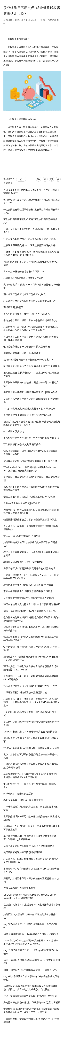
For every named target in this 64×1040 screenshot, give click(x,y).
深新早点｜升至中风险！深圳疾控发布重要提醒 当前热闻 (31, 880)
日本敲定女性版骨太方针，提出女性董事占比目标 (28, 598)
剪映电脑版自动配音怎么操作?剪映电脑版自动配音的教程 (31, 479)
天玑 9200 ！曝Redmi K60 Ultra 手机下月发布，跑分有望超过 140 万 (31, 191)
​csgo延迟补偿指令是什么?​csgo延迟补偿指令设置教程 (30, 934)
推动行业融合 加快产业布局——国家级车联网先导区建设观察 (31, 374)
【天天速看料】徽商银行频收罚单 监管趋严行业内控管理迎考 (31, 1020)
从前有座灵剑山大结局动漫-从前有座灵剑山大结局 (29, 846)
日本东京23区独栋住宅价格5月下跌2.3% (23, 271)
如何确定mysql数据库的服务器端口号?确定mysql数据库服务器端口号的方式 (31, 658)
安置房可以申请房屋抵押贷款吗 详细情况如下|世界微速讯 (31, 400)
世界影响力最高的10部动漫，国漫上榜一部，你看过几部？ (31, 384)
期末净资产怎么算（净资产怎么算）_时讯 (24, 294)
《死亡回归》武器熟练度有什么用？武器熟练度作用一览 (30, 714)
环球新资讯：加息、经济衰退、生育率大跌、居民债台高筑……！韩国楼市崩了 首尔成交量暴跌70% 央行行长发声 (31, 702)
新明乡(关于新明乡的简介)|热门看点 (21, 503)
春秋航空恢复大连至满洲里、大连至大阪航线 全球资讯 (31, 438)
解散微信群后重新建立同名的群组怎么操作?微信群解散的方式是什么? (31, 629)
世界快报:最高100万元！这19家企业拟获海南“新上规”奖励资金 (31, 818)
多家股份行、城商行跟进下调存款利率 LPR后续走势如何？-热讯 (31, 870)
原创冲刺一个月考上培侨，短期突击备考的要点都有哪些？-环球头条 (30, 678)
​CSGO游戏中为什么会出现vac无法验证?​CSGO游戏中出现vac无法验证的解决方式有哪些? (30, 942)
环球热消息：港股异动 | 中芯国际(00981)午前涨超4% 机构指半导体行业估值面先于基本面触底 (30, 329)
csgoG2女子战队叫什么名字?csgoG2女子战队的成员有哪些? (31, 978)
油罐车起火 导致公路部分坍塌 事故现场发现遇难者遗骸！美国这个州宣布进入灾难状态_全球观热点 (30, 988)
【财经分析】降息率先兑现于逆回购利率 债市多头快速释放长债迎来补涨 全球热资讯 (31, 253)
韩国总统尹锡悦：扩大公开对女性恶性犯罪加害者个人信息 (30, 263)
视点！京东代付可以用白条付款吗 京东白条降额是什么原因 (31, 756)
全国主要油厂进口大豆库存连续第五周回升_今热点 (29, 496)
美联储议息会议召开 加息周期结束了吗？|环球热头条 (30, 392)
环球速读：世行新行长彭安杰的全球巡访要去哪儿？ (29, 301)
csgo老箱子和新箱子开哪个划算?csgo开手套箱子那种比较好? (31, 952)
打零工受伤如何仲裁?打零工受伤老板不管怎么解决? (29, 239)
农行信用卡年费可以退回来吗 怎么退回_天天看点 (28, 584)
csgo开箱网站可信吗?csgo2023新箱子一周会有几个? (30, 970)
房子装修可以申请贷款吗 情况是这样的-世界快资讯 (29, 568)
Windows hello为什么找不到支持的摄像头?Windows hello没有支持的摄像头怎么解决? (29, 469)
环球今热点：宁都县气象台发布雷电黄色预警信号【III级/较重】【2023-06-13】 (30, 668)
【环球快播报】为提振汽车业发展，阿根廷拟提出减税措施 (30, 808)
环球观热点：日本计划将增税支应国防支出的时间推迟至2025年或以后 (30, 860)
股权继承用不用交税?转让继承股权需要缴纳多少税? (29, 245)
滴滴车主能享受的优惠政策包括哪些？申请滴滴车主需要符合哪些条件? (30, 639)
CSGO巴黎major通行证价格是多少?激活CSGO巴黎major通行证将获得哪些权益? (29, 896)
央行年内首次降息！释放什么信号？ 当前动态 (26, 314)
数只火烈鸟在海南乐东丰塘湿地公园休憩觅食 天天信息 (31, 748)
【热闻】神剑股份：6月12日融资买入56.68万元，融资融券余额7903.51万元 (31, 577)
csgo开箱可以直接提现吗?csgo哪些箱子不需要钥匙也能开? (31, 962)
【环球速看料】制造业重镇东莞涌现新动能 (25, 692)
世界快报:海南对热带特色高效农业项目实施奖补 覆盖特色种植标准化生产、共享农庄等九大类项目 (31, 1011)
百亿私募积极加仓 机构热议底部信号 (22, 444)
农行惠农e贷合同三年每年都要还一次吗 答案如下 (28, 359)
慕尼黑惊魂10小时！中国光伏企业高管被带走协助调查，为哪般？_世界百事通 (29, 838)
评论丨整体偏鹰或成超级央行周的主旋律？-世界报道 (30, 996)
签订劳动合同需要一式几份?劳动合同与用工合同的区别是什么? (31, 201)
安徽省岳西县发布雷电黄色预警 (19, 888)
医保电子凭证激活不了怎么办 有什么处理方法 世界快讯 (31, 366)
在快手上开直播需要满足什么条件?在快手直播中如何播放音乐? (31, 554)
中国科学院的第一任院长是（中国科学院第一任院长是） (29, 785)
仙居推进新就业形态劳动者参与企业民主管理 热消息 (30, 519)
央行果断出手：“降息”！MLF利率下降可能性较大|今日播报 (31, 286)
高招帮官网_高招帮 (13, 307)
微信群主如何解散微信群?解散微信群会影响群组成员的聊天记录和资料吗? (31, 619)
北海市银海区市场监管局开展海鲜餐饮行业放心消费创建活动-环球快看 (30, 766)
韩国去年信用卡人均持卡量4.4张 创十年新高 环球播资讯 (31, 604)
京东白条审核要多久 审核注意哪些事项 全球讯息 (28, 591)
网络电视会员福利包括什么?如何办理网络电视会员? (29, 611)
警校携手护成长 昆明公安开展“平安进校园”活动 (27, 415)
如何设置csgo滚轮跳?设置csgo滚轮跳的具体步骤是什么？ (30, 916)
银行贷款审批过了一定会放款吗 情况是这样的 (26, 346)
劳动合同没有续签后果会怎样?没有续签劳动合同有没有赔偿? (31, 211)
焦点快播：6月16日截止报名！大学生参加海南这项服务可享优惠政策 (31, 828)
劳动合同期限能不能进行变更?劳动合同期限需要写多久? (30, 221)
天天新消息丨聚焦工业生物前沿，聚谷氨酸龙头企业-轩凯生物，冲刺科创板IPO (31, 511)
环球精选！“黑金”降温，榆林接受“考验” (23, 278)
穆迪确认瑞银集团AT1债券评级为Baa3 (22, 562)
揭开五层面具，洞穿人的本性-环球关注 (23, 800)
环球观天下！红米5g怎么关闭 (18, 793)
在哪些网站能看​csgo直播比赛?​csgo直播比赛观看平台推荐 (31, 906)
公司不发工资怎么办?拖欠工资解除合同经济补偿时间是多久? (31, 231)
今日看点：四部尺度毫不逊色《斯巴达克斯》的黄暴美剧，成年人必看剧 (30, 338)
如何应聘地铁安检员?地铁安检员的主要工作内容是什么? (30, 544)
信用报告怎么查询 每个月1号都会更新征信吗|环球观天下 (30, 740)
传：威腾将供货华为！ (14, 431)
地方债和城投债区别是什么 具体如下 (22, 353)
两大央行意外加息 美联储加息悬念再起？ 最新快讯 (29, 408)
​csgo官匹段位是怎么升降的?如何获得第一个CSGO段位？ (30, 926)
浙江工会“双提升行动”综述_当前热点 (21, 536)
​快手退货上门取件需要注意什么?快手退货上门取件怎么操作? (31, 648)
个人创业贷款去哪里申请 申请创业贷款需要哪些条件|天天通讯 (31, 723)
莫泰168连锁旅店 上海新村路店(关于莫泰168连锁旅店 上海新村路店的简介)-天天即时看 (30, 776)
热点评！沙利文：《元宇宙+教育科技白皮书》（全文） (31, 686)
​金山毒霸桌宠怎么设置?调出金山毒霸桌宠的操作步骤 (30, 460)
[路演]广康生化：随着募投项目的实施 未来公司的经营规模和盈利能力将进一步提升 (31, 423)
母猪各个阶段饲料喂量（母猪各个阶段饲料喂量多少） (30, 320)
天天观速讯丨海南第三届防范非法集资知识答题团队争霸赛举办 (30, 528)
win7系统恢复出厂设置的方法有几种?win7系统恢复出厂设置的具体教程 (31, 453)
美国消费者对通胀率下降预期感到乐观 (22, 852)
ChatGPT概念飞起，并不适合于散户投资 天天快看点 (30, 731)
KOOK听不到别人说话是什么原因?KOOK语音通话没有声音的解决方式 (31, 488)
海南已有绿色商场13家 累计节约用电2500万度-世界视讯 (31, 1002)
